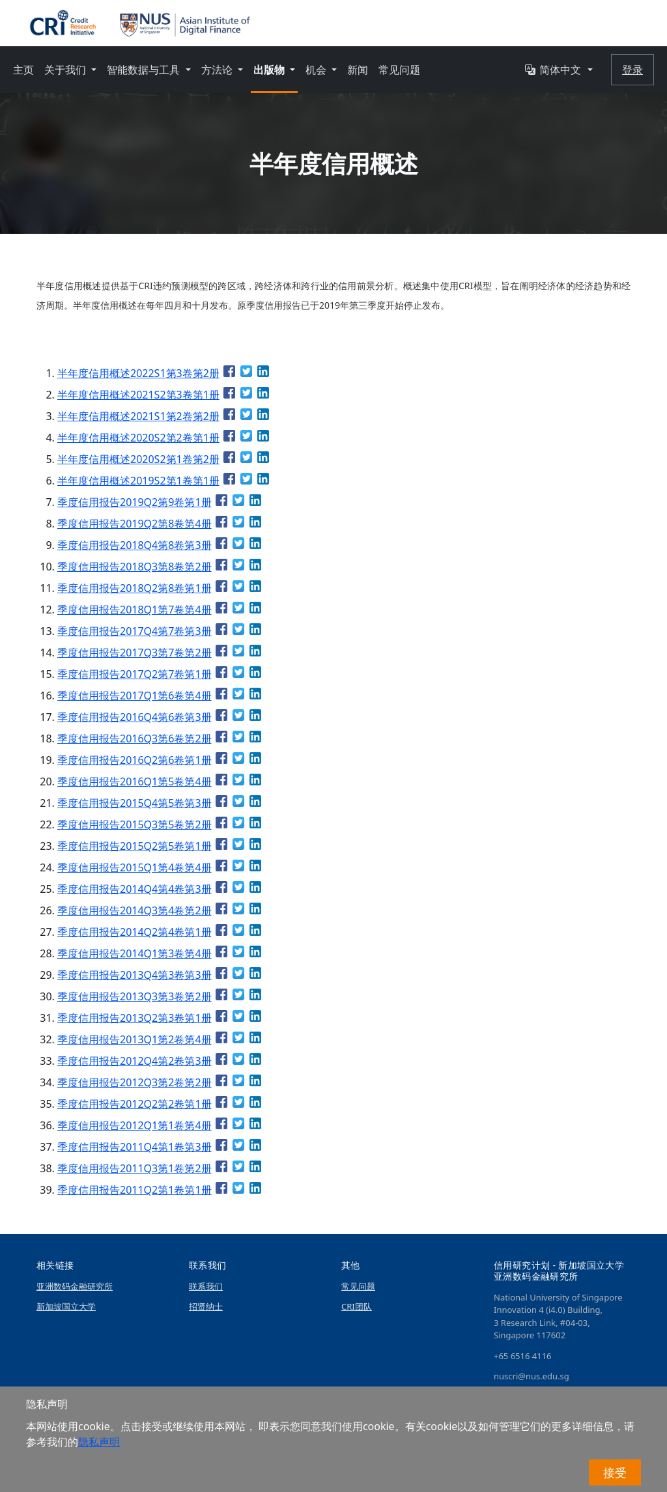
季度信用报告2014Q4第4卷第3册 (134, 889)
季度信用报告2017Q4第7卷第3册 (134, 631)
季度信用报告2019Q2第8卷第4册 (134, 523)
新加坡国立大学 (66, 1306)
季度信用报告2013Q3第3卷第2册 (134, 996)
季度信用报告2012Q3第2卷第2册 (134, 1082)
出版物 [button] (270, 70)
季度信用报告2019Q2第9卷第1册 (134, 502)
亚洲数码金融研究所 (74, 1286)
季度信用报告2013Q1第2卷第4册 (134, 1039)
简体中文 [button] (553, 70)
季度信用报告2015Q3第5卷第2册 (134, 824)
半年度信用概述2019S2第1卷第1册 (138, 480)
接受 (615, 1472)
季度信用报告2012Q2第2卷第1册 (134, 1104)
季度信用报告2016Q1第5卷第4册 (134, 781)
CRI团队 (356, 1306)
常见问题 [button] (399, 70)
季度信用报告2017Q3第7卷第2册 (134, 652)
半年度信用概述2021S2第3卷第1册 (138, 394)
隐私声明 (99, 1442)
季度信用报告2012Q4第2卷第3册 (134, 1061)
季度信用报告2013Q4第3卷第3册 (134, 975)
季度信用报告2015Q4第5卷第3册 (134, 803)
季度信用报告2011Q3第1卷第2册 (134, 1168)
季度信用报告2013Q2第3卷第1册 (134, 1018)
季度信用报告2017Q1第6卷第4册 (134, 695)
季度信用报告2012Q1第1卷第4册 (134, 1125)
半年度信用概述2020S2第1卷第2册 (138, 459)
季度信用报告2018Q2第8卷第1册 (134, 588)
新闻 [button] (357, 70)
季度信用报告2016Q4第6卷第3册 (134, 717)
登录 (632, 70)
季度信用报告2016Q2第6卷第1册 (134, 760)
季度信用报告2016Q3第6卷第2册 (134, 738)
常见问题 (358, 1286)
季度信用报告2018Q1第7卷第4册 (134, 609)
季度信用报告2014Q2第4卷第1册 (134, 932)
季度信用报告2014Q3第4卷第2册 (134, 910)
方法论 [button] (218, 70)
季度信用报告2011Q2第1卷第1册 (134, 1190)
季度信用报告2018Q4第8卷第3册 (134, 545)
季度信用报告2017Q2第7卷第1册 (134, 674)
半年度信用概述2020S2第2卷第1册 (138, 437)
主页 (23, 70)
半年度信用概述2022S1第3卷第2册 (138, 373)
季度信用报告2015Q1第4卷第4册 (134, 867)
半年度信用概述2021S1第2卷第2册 (138, 416)
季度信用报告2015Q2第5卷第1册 (134, 846)
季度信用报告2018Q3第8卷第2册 (134, 566)
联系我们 (206, 1286)
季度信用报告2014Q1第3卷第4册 (134, 953)
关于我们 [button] (66, 70)
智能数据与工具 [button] (144, 70)
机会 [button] (317, 70)
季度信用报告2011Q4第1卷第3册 (134, 1147)
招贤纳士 (206, 1306)
